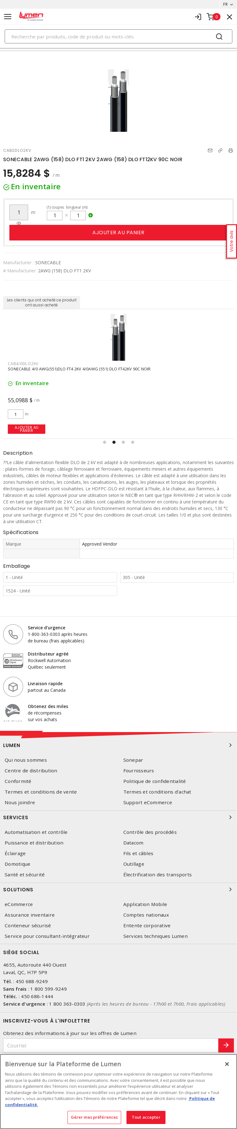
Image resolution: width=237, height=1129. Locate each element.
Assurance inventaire (30, 915)
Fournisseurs (138, 771)
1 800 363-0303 (67, 1004)
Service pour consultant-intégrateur (47, 936)
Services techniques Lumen (155, 936)
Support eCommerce (147, 802)
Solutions (118, 889)
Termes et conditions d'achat (157, 792)
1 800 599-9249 (48, 989)
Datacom (133, 843)
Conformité (18, 781)
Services (118, 817)
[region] (118, 1091)
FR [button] (225, 4)
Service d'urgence (46, 628)
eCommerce (19, 904)
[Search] (118, 36)
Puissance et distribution (34, 843)
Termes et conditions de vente (41, 792)
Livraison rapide (45, 683)
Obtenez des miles (48, 706)
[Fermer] (227, 1064)
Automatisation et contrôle (36, 832)
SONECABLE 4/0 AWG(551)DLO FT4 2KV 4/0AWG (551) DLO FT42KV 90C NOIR (79, 369)
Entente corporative (147, 925)
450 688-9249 (32, 981)
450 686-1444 (37, 996)
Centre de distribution (31, 771)
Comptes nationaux (146, 915)
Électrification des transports (157, 875)
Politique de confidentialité (154, 781)
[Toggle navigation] (7, 17)
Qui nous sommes (26, 760)
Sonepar (133, 760)
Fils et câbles (138, 853)
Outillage (133, 864)
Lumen (118, 745)
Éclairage (15, 853)
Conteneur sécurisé (28, 925)
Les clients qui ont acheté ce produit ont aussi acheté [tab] (42, 302)
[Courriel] (111, 1045)
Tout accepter (146, 1117)
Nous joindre (20, 802)
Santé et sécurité (25, 875)
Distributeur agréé (48, 654)
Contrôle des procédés (150, 832)
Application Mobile (145, 904)
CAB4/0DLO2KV (23, 363)
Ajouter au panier (118, 232)
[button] (104, 442)
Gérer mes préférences (94, 1117)
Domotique (17, 864)
